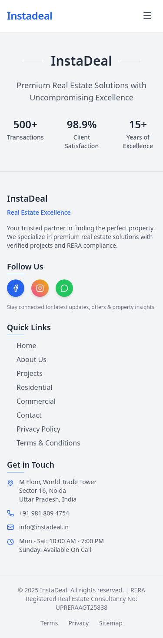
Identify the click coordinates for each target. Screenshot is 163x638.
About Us (27, 359)
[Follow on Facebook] (15, 288)
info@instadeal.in (44, 527)
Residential (30, 387)
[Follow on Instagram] (40, 288)
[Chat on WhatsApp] (64, 288)
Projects (25, 373)
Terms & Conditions (43, 443)
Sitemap (111, 623)
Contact (24, 415)
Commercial (31, 401)
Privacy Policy (33, 429)
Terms (49, 623)
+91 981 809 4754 (44, 513)
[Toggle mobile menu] (147, 15)
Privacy (78, 623)
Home (22, 345)
